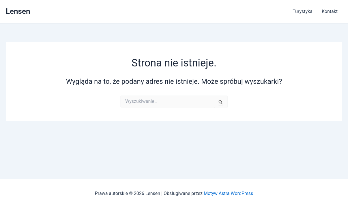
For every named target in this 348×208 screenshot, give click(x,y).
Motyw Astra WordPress (228, 193)
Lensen (18, 11)
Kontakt (330, 11)
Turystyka (303, 11)
